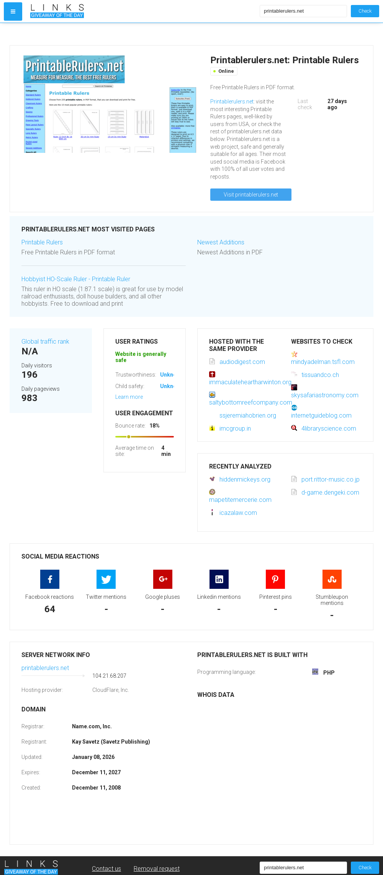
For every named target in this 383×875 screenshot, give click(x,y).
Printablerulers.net (232, 101)
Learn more (129, 397)
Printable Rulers (42, 242)
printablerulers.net (45, 668)
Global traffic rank (45, 341)
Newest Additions (220, 242)
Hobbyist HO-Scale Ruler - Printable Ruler (75, 279)
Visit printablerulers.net (251, 195)
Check (365, 11)
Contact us (106, 868)
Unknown (171, 375)
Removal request (157, 868)
